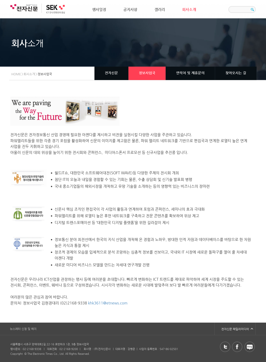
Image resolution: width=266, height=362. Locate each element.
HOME (16, 74)
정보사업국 (147, 73)
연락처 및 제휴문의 (190, 73)
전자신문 (111, 73)
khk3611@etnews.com (107, 303)
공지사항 (130, 9)
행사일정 (99, 9)
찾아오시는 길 (235, 73)
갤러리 (159, 9)
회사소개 (189, 9)
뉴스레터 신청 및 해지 (23, 328)
